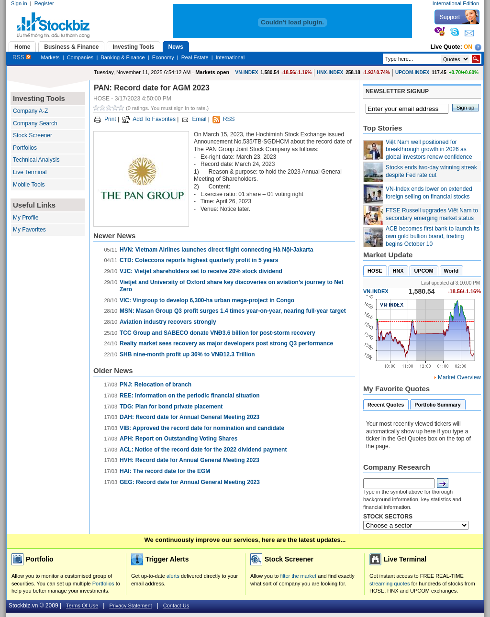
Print (110, 119)
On (468, 47)
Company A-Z (30, 111)
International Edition (456, 3)
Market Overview (459, 377)
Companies (80, 57)
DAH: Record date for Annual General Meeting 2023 (189, 417)
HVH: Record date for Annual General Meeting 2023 (189, 460)
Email (199, 119)
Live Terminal (29, 172)
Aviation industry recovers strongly (168, 322)
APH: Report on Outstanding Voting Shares (178, 438)
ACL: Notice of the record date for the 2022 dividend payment (203, 449)
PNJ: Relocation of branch (155, 384)
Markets (50, 57)
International (230, 57)
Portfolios (25, 147)
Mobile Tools (29, 184)
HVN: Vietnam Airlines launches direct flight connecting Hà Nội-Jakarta (216, 249)
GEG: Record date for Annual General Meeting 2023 (190, 482)
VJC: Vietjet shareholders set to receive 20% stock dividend (201, 271)
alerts (173, 576)
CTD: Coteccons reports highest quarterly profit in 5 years (199, 260)
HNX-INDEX (330, 72)
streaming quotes (389, 583)
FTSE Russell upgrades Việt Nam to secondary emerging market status (432, 214)
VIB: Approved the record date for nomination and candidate (202, 428)
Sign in (19, 3)
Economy (163, 57)
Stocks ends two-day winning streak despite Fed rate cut (431, 171)
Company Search (35, 123)
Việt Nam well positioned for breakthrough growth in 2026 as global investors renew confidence (429, 149)
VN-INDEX (246, 72)
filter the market (298, 576)
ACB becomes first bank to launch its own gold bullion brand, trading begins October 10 (432, 236)
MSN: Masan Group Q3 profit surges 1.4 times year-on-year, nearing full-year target (233, 311)
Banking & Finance (122, 57)
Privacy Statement (130, 605)
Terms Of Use (82, 605)
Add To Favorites (154, 119)
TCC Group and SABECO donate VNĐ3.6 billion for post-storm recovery (217, 333)
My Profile (25, 217)
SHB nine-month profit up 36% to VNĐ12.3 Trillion (187, 354)
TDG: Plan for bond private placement (171, 406)
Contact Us (176, 605)
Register (44, 3)
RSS (21, 57)
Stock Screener (32, 135)
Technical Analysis (36, 159)
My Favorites (29, 229)
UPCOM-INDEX (412, 72)
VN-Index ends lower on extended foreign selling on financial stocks (429, 193)
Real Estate (195, 57)
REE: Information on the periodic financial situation (190, 395)
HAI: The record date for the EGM (165, 471)
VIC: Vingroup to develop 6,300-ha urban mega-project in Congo (207, 300)
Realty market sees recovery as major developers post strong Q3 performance (226, 343)
